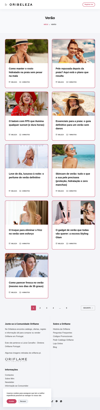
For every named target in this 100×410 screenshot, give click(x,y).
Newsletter (9, 377)
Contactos (9, 370)
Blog (55, 342)
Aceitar (11, 401)
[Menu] (6, 4)
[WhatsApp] (61, 396)
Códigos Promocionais (62, 332)
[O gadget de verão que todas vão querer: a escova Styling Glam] (73, 208)
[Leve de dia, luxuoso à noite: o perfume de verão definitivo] (26, 156)
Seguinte (88, 303)
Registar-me (89, 4)
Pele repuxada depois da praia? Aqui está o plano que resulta (72, 72)
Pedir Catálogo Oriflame (63, 335)
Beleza (14, 82)
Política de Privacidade (15, 385)
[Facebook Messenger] (57, 396)
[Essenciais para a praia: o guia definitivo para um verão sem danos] (73, 103)
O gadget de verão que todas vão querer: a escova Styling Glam (72, 229)
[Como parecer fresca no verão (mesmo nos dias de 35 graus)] (26, 261)
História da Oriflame (61, 324)
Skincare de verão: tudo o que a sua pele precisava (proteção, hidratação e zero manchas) (73, 177)
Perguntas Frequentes (62, 328)
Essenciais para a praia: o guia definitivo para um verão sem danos (73, 124)
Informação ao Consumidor (16, 381)
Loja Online (58, 339)
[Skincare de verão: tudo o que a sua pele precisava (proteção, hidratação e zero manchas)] (73, 156)
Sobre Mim (9, 374)
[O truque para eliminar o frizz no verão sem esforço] (26, 208)
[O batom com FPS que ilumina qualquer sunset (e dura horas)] (26, 103)
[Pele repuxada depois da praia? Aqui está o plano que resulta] (73, 51)
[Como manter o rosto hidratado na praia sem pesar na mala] (26, 51)
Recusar (23, 401)
